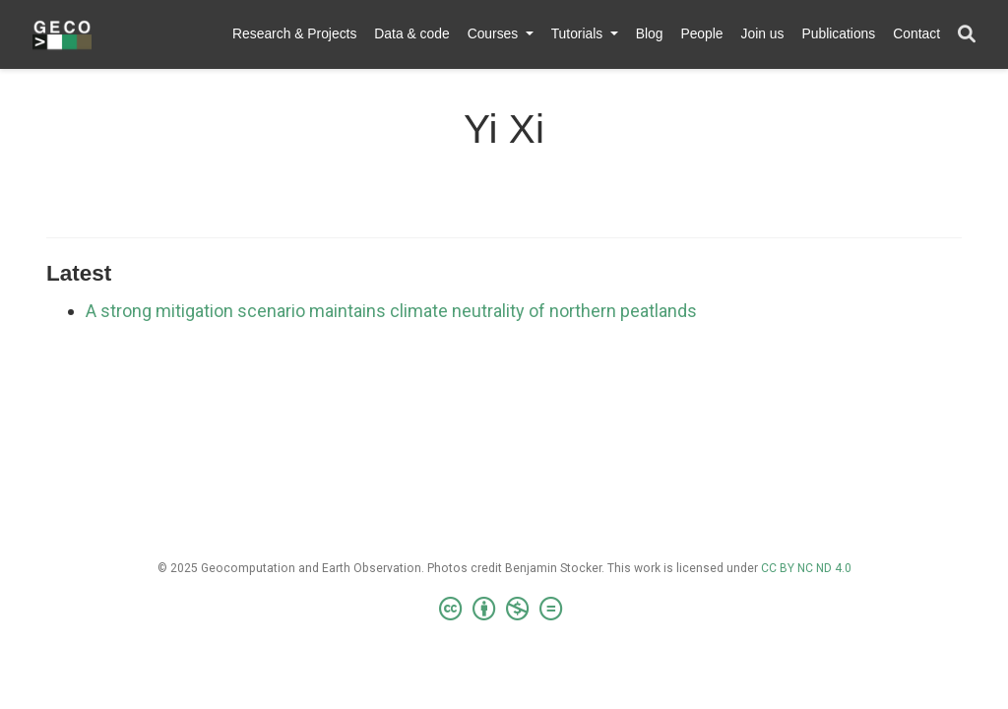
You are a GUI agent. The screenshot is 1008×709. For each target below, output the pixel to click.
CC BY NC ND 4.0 (806, 568)
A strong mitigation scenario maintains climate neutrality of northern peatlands (391, 310)
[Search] (967, 35)
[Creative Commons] (504, 609)
